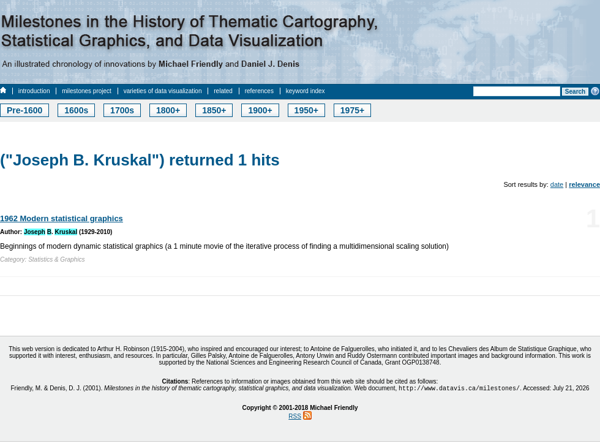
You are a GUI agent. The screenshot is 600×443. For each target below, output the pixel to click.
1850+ (214, 110)
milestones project (86, 91)
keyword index (305, 91)
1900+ (260, 110)
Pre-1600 (24, 110)
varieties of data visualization (163, 91)
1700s (122, 110)
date (556, 184)
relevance (584, 184)
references (259, 91)
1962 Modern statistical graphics (61, 218)
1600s (76, 110)
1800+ (168, 110)
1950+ (306, 110)
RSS (294, 417)
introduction (34, 91)
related (223, 91)
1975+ (352, 110)
